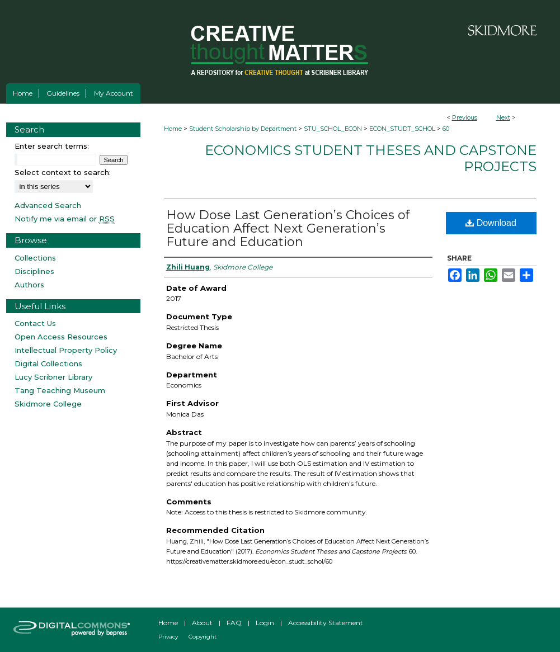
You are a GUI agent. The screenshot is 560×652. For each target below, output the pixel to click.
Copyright (203, 636)
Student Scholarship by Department (243, 129)
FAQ (234, 622)
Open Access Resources (61, 336)
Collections (35, 257)
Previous (464, 117)
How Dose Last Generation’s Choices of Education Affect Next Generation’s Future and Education (288, 228)
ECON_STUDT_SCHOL (402, 129)
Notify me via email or (65, 218)
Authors (29, 284)
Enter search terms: (52, 145)
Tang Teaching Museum (60, 390)
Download (490, 223)
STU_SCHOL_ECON (333, 129)
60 (446, 129)
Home (173, 129)
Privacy (168, 636)
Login (265, 622)
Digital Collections (48, 363)
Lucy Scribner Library (53, 376)
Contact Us (35, 323)
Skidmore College (48, 403)
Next (503, 117)
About (202, 622)
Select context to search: (63, 172)
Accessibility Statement (325, 622)
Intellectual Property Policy (66, 350)
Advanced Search (48, 205)
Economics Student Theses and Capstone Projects (371, 158)
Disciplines (34, 271)
